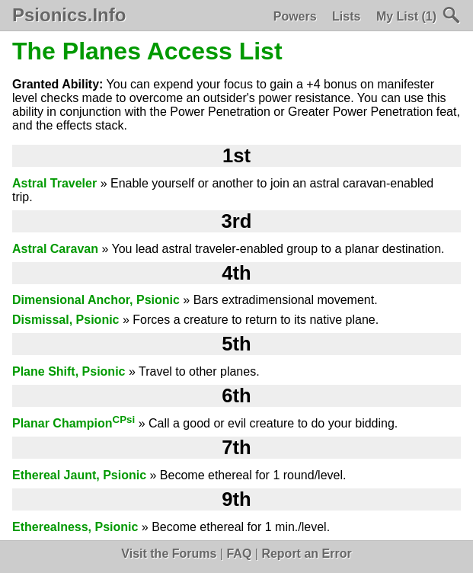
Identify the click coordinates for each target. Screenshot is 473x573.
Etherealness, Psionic (75, 526)
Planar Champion (73, 423)
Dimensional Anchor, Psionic (96, 299)
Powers (295, 16)
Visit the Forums (168, 553)
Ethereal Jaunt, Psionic (79, 475)
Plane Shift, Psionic (68, 371)
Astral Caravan (55, 248)
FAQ (238, 553)
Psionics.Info (69, 15)
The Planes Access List (147, 51)
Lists (346, 16)
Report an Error (306, 553)
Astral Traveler (54, 183)
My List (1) (406, 16)
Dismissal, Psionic (66, 319)
